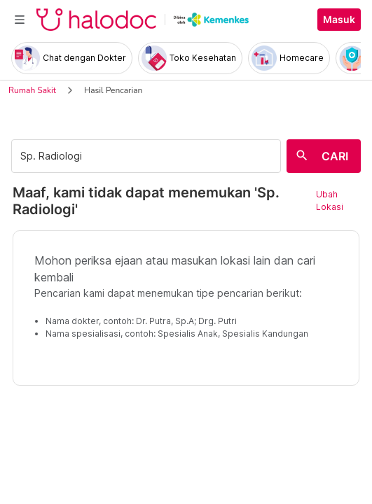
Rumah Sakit (32, 90)
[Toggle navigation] (19, 20)
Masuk (339, 19)
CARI (335, 156)
